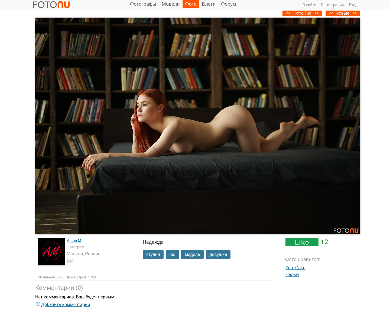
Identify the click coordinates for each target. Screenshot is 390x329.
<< (331, 13)
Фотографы (143, 4)
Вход (353, 5)
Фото (191, 4)
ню (172, 254)
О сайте (309, 5)
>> (355, 13)
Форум (228, 4)
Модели (171, 4)
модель (192, 254)
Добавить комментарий (65, 304)
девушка (218, 254)
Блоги (209, 4)
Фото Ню (302, 13)
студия (153, 254)
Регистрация (332, 5)
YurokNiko (295, 267)
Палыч (292, 274)
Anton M (74, 240)
